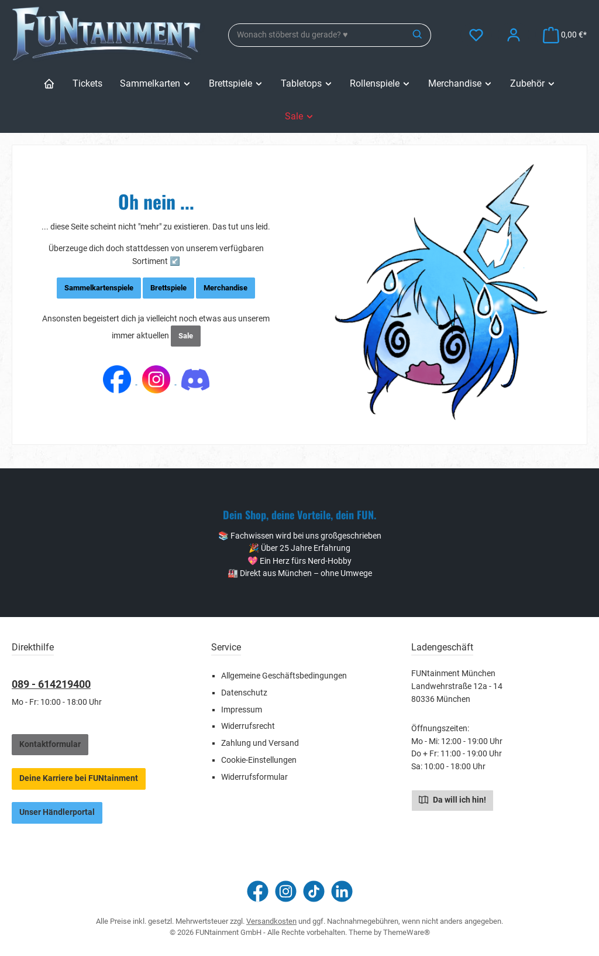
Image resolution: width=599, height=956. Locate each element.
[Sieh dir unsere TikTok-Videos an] (314, 891)
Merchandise (225, 287)
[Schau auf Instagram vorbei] (286, 891)
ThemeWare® (406, 932)
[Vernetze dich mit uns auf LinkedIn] (342, 891)
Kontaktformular (50, 744)
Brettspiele (168, 287)
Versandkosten (271, 921)
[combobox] (316, 35)
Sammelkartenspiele (98, 287)
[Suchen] (418, 35)
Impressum (241, 710)
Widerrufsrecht (248, 726)
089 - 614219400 (51, 684)
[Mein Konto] (513, 35)
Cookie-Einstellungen (259, 760)
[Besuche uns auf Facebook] (258, 891)
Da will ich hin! (452, 799)
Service (226, 647)
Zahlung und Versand (260, 743)
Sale (185, 335)
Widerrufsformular (254, 777)
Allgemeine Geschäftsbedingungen (284, 676)
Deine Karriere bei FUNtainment (78, 778)
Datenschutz (244, 693)
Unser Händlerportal (57, 812)
